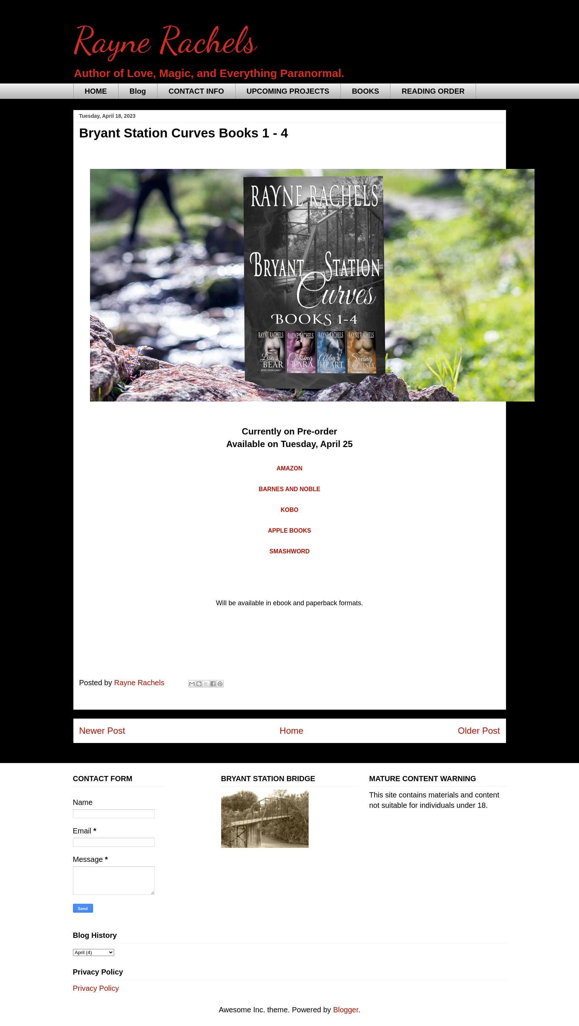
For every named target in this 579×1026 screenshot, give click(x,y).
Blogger (345, 1010)
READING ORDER (433, 91)
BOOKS (365, 91)
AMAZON (289, 468)
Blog (138, 91)
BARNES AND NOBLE (289, 489)
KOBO (290, 510)
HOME (96, 91)
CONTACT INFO (196, 91)
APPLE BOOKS (289, 530)
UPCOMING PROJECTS (288, 91)
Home (291, 731)
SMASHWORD (289, 551)
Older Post (479, 731)
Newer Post (102, 731)
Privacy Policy (96, 988)
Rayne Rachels (164, 40)
